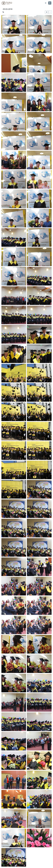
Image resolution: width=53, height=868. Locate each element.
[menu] (49, 2)
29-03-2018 (7, 9)
